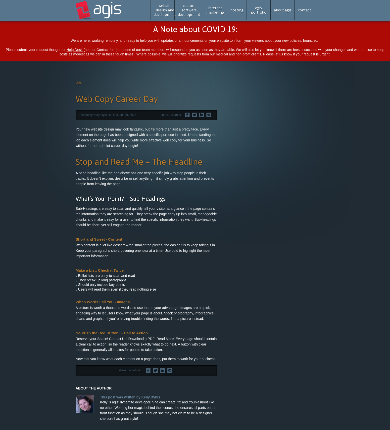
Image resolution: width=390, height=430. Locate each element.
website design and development (165, 10)
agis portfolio (258, 10)
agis (99, 10)
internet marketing (215, 10)
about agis (283, 10)
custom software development (189, 10)
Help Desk (74, 50)
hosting (236, 10)
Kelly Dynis (101, 115)
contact (304, 10)
